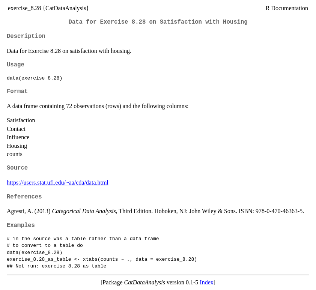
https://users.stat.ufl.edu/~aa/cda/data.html (57, 182)
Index (206, 282)
